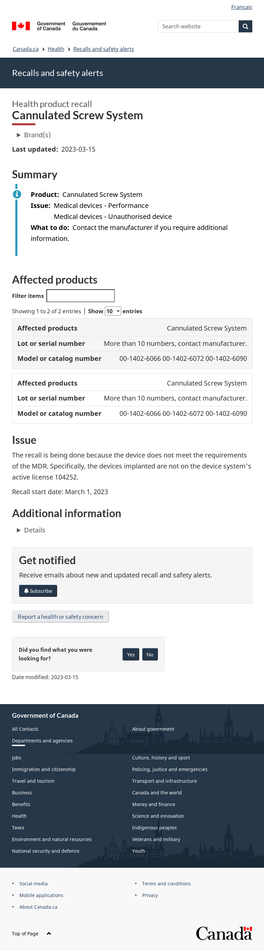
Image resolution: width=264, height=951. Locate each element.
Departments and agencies (42, 740)
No (150, 654)
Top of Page (31, 933)
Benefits (21, 804)
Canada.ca (26, 49)
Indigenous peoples (154, 827)
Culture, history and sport (161, 757)
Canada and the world (157, 792)
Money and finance (153, 804)
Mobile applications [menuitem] (41, 895)
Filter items (63, 295)
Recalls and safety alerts (103, 49)
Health (56, 49)
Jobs (16, 757)
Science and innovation (158, 816)
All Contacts (25, 729)
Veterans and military (156, 839)
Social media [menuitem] (33, 883)
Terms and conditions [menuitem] (166, 883)
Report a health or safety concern (60, 616)
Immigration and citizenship (44, 769)
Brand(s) (37, 134)
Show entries (115, 311)
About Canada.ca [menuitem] (38, 907)
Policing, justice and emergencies (170, 769)
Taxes (18, 827)
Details (34, 529)
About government (153, 729)
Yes (131, 654)
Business (22, 792)
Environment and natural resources (52, 839)
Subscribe (38, 590)
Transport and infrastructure (164, 781)
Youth (138, 851)
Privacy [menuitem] (150, 895)
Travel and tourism (33, 781)
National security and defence (45, 851)
